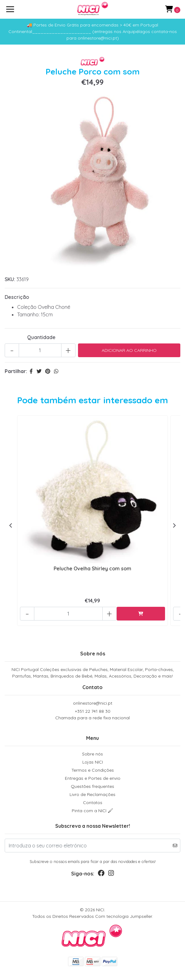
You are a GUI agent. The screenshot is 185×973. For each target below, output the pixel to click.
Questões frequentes (92, 786)
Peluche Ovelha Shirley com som (92, 568)
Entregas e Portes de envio (92, 778)
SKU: (10, 279)
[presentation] (11, 525)
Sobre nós (92, 754)
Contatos (92, 802)
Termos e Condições (92, 770)
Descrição (17, 297)
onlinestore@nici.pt (92, 703)
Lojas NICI (92, 762)
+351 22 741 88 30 (92, 714)
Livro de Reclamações (92, 794)
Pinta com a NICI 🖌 (92, 810)
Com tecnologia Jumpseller (123, 916)
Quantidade (41, 337)
